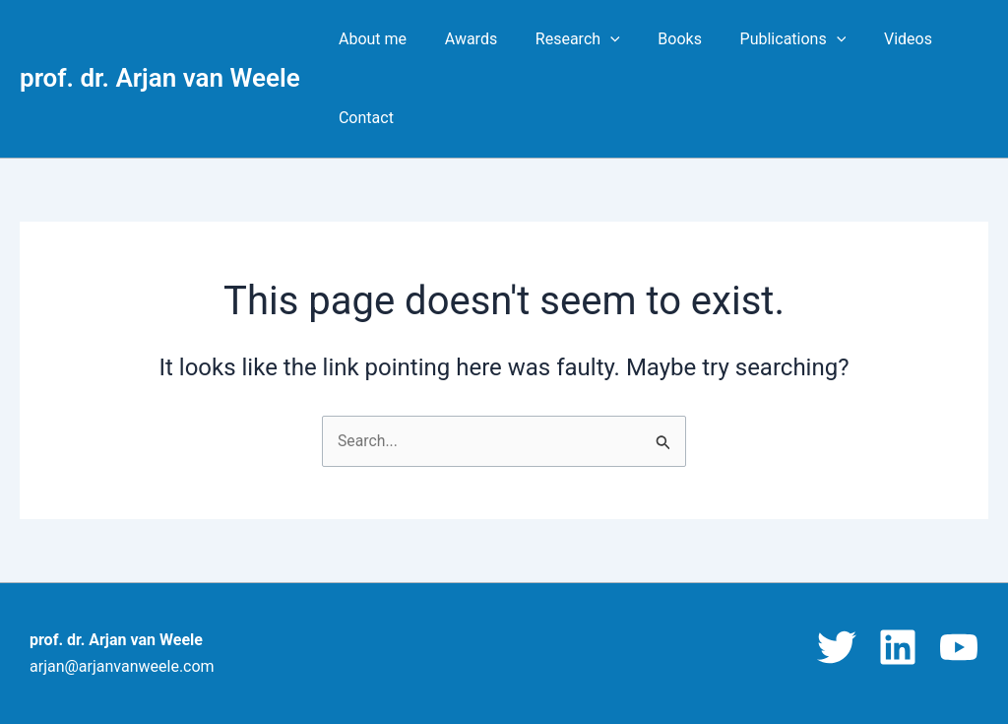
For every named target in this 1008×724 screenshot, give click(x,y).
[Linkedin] (897, 647)
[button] (593, 39)
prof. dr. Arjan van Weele (160, 78)
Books (657, 39)
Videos (872, 39)
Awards (461, 39)
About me (370, 39)
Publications (764, 39)
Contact (363, 117)
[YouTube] (958, 647)
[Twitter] (836, 647)
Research (561, 39)
